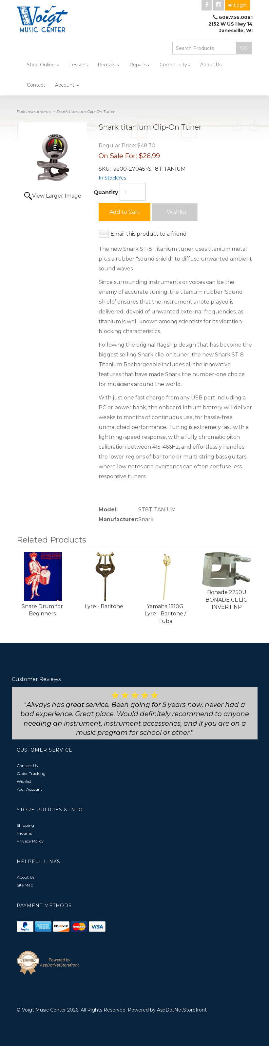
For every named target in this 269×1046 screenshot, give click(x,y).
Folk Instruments (34, 111)
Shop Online (43, 65)
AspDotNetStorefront (182, 1010)
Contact (36, 85)
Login (237, 5)
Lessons (78, 65)
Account (67, 85)
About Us (210, 65)
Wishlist (24, 781)
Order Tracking (31, 773)
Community (175, 65)
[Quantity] (133, 192)
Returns (24, 833)
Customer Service (44, 750)
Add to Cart (124, 212)
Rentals (109, 65)
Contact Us (27, 765)
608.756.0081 (236, 17)
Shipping (25, 825)
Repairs (139, 65)
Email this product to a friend (148, 234)
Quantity (106, 192)
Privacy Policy (30, 841)
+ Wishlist (175, 212)
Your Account (29, 789)
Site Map (25, 885)
